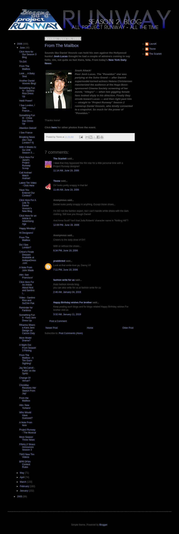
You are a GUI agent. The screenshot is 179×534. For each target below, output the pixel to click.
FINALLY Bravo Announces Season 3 (27, 447)
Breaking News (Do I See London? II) (27, 140)
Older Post (127, 328)
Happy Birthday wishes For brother (72, 302)
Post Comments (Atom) (71, 333)
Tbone (56, 181)
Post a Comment (58, 321)
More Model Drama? (25, 339)
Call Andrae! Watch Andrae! (25, 175)
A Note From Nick (25, 424)
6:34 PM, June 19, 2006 (65, 250)
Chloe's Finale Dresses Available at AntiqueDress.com (27, 257)
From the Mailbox (24, 399)
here (54, 127)
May (22, 473)
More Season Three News (27, 438)
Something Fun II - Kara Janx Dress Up (27, 318)
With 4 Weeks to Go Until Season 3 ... (27, 150)
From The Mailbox (62, 45)
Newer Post (52, 328)
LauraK (153, 43)
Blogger (103, 524)
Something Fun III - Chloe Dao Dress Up (27, 119)
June (22, 47)
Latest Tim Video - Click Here (27, 184)
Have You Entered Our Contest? (27, 193)
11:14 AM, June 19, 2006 (66, 170)
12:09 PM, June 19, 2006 (66, 225)
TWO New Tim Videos (26, 455)
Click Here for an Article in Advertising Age (27, 219)
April (22, 477)
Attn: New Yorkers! (25, 406)
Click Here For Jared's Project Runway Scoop (26, 163)
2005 (20, 496)
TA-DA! (23, 61)
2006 (20, 43)
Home (90, 328)
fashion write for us (64, 280)
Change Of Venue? (24, 379)
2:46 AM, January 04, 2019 (67, 292)
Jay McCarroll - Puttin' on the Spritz (27, 371)
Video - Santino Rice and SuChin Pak (27, 300)
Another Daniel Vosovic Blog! (27, 82)
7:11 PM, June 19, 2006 (65, 269)
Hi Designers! (26, 233)
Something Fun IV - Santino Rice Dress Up (27, 92)
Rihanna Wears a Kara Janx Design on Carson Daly (27, 329)
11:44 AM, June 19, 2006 (66, 189)
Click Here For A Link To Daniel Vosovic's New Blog (27, 206)
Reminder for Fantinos (26, 309)
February (25, 486)
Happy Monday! (27, 228)
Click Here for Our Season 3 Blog (27, 54)
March (23, 482)
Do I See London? (25, 246)
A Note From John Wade (26, 269)
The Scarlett (60, 158)
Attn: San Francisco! (26, 276)
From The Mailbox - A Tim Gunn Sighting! (26, 359)
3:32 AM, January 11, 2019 (67, 314)
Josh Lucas (61, 56)
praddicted (59, 261)
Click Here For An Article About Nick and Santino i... (26, 288)
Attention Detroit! (27, 128)
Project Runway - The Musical (27, 431)
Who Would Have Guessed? (26, 415)
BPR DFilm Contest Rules (25, 464)
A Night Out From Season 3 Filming (27, 348)
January (24, 490)
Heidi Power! (25, 100)
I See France (26, 132)
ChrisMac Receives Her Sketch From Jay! (27, 389)
